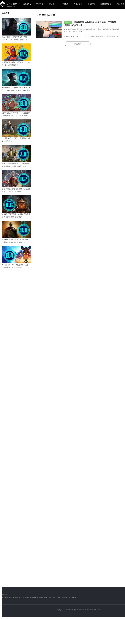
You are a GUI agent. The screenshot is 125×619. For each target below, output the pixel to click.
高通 (50, 597)
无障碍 (91, 36)
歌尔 (45, 597)
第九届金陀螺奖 (7, 597)
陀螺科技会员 (106, 4)
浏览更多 (77, 44)
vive (54, 597)
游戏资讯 (52, 4)
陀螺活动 (33, 597)
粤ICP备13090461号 (92, 610)
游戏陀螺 (26, 597)
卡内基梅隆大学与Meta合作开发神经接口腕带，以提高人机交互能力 (91, 24)
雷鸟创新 (65, 597)
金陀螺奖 (91, 4)
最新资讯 (27, 4)
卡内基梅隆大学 (112, 36)
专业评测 (39, 4)
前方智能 (40, 597)
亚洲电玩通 (72, 597)
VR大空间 (78, 4)
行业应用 (65, 4)
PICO (58, 597)
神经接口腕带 (100, 36)
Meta (85, 36)
